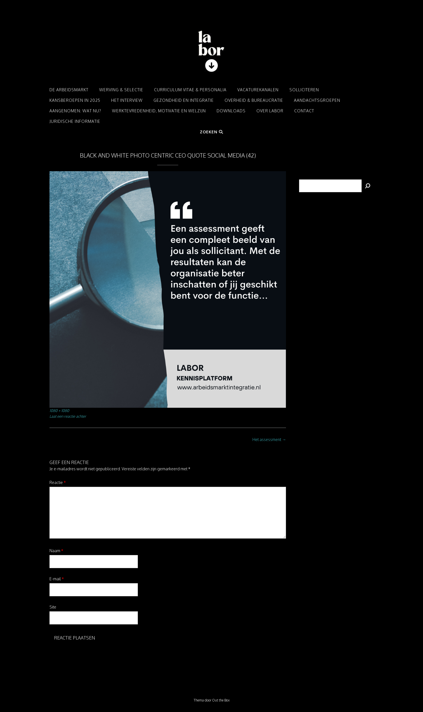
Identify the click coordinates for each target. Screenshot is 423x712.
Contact (304, 110)
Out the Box (221, 700)
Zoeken (211, 131)
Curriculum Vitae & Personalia (190, 89)
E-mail (56, 578)
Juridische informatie (74, 121)
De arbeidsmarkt (68, 89)
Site (52, 607)
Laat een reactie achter (67, 416)
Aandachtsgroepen (317, 100)
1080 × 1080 (59, 410)
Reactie (57, 482)
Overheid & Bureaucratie (254, 100)
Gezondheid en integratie (184, 100)
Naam (56, 550)
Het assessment (269, 439)
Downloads (231, 110)
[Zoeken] (368, 185)
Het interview (127, 100)
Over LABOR (269, 110)
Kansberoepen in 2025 (74, 100)
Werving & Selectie (121, 89)
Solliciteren (304, 89)
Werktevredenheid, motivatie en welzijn (159, 110)
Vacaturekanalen (258, 89)
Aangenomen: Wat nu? (75, 110)
